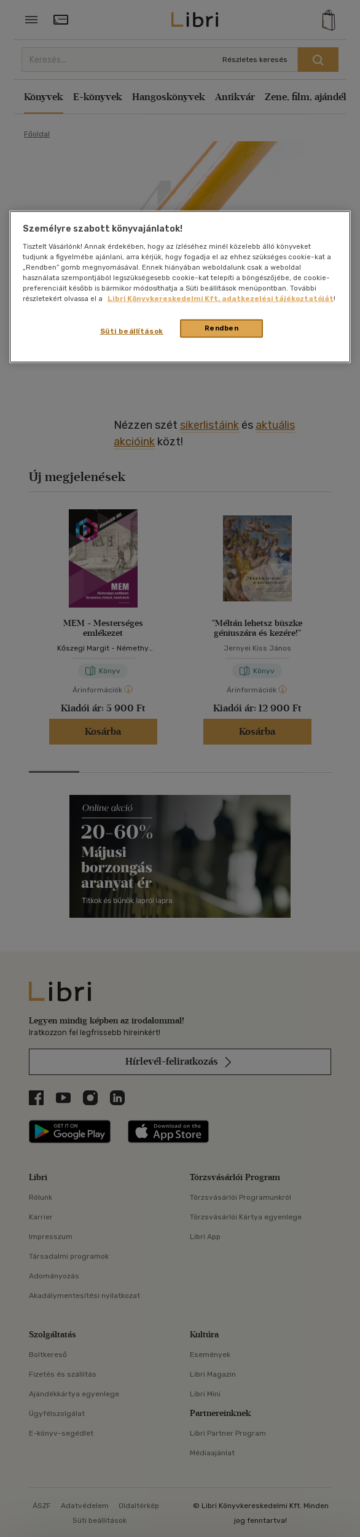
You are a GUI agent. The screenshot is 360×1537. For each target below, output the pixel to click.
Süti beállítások (131, 331)
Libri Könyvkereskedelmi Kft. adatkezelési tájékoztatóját (221, 298)
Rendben (222, 328)
